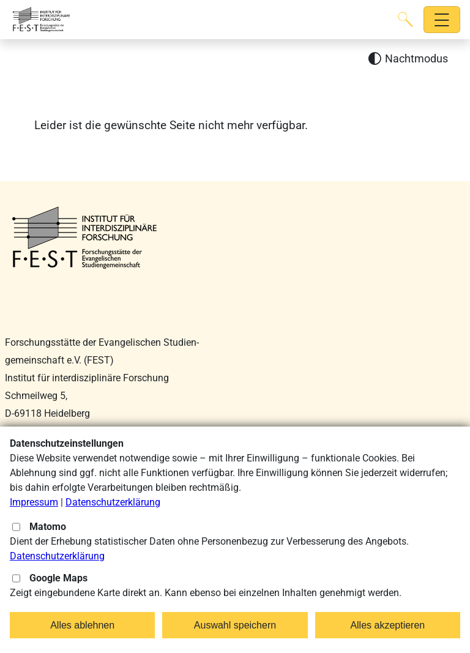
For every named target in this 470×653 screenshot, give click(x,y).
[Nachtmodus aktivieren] (408, 59)
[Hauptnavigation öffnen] (442, 20)
